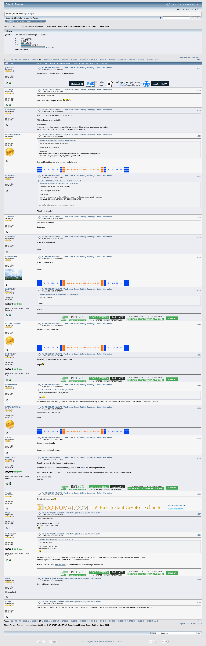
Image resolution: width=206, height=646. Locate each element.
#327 (199, 238)
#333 (199, 408)
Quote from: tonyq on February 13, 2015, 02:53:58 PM (55, 539)
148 (156, 60)
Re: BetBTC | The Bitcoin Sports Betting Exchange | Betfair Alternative (71, 513)
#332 (199, 386)
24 (56, 60)
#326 (199, 218)
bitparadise (10, 110)
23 (54, 60)
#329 (199, 290)
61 (139, 60)
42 (96, 60)
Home (10, 21)
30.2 (31, 18)
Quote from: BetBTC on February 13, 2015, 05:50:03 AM (56, 390)
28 (65, 60)
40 (92, 60)
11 (26, 60)
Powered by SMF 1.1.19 (90, 642)
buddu (8, 602)
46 (105, 60)
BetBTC (8, 289)
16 (37, 60)
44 (101, 60)
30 (69, 60)
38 (87, 60)
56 (127, 60)
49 (112, 60)
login (25, 14)
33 (76, 60)
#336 (199, 494)
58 (132, 60)
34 (78, 60)
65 (148, 60)
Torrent (35, 18)
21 (49, 60)
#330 (199, 325)
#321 (199, 69)
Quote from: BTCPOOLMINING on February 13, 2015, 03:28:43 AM (59, 181)
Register (35, 21)
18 (43, 60)
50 (114, 60)
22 (51, 60)
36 (83, 60)
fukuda (8, 437)
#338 (199, 535)
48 (110, 60)
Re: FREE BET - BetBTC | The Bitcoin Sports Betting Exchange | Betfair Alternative (77, 67)
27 (63, 60)
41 (94, 60)
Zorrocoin (9, 217)
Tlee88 (8, 493)
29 (67, 60)
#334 (199, 438)
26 (60, 60)
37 (85, 60)
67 (152, 60)
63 (143, 60)
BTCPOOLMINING (13, 135)
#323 (199, 111)
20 (47, 60)
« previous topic (185, 57)
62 (141, 60)
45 (103, 60)
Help (16, 21)
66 (150, 60)
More (42, 21)
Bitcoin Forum (9, 26)
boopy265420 (11, 385)
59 (134, 60)
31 (72, 60)
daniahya (9, 90)
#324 (199, 136)
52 (119, 60)
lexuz (7, 578)
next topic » (196, 57)
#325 (199, 176)
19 (45, 60)
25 (58, 60)
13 (30, 60)
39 (90, 60)
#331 (199, 355)
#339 (199, 579)
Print (198, 59)
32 (74, 60)
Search (22, 21)
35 (80, 60)
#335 (199, 458)
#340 (199, 603)
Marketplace (31, 26)
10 (24, 60)
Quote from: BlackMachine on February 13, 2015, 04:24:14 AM (58, 294)
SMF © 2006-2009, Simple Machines (111, 642)
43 (98, 60)
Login (29, 21)
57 (130, 60)
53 (121, 60)
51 (116, 60)
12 (28, 60)
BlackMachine (11, 256)
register (32, 14)
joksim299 (9, 67)
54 (123, 60)
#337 (199, 514)
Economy (20, 26)
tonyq (7, 513)
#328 (199, 258)
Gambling (41, 26)
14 (33, 60)
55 (125, 60)
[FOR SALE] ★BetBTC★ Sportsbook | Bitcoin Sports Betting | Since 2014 (78, 26)
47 (107, 60)
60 (136, 60)
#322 (199, 91)
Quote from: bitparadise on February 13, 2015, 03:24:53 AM (57, 140)
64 (145, 60)
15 (35, 60)
